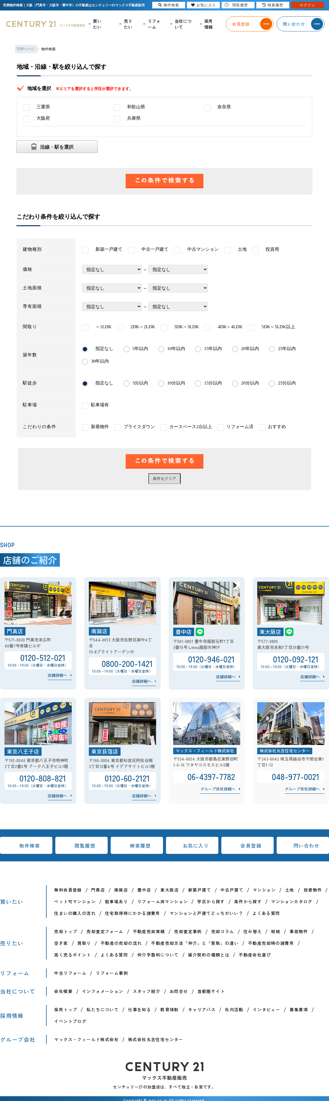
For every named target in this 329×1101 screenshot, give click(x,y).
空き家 (61, 943)
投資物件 (313, 890)
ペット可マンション (75, 901)
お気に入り (196, 845)
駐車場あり (116, 901)
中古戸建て (231, 890)
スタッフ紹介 (146, 991)
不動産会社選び (255, 955)
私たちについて (102, 1009)
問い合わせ (306, 845)
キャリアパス (202, 1009)
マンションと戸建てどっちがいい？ (206, 913)
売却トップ (65, 931)
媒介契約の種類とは (209, 955)
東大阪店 (169, 890)
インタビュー (266, 1009)
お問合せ (179, 991)
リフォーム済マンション (162, 901)
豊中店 (144, 890)
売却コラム (222, 931)
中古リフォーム (70, 973)
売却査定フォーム (104, 931)
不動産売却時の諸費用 (271, 943)
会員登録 (250, 845)
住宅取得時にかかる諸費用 (132, 913)
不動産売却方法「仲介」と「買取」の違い (195, 943)
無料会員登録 (68, 890)
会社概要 (63, 991)
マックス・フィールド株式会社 (86, 1039)
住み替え (252, 931)
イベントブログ (70, 1021)
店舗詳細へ (57, 675)
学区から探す (211, 901)
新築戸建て (199, 890)
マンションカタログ (292, 901)
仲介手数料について (158, 955)
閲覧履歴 (84, 845)
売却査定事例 (188, 931)
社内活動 (234, 1009)
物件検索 (29, 845)
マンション (264, 890)
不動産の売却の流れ (121, 943)
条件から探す (248, 901)
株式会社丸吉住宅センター (155, 1039)
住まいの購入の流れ (75, 913)
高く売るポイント (72, 955)
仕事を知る (139, 1009)
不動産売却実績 (149, 931)
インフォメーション (103, 991)
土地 (289, 890)
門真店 (98, 890)
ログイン (307, 5)
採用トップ (65, 1009)
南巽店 (121, 890)
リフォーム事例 (112, 973)
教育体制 (169, 1009)
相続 (275, 931)
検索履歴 (140, 845)
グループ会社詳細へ (217, 789)
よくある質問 (266, 913)
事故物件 (299, 931)
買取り (84, 943)
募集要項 (299, 1009)
